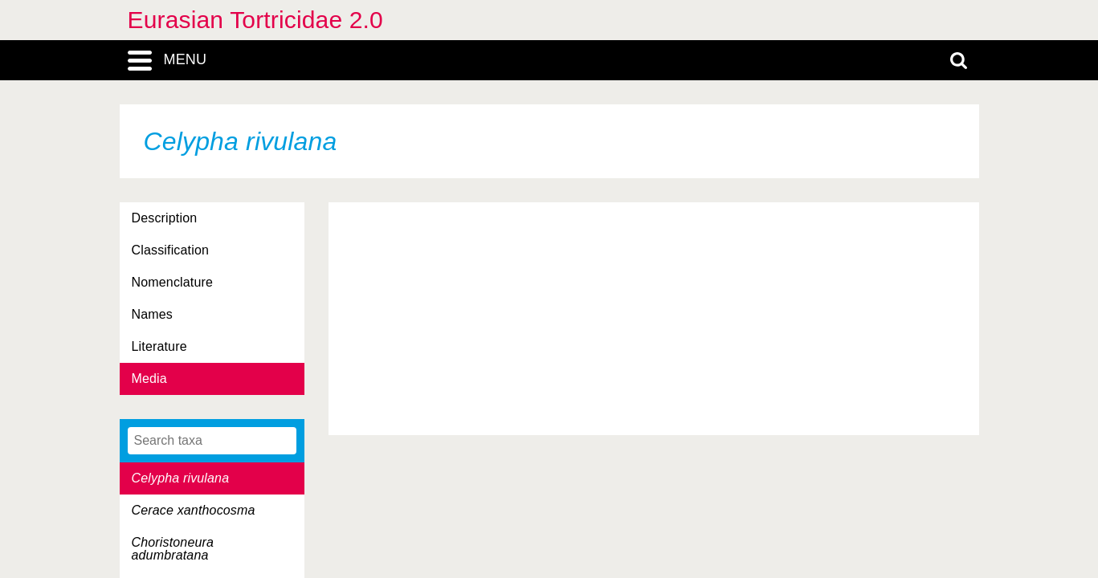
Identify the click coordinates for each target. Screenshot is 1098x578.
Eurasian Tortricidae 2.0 (255, 19)
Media (149, 378)
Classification (171, 250)
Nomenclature (173, 282)
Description (165, 218)
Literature (159, 346)
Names (152, 314)
